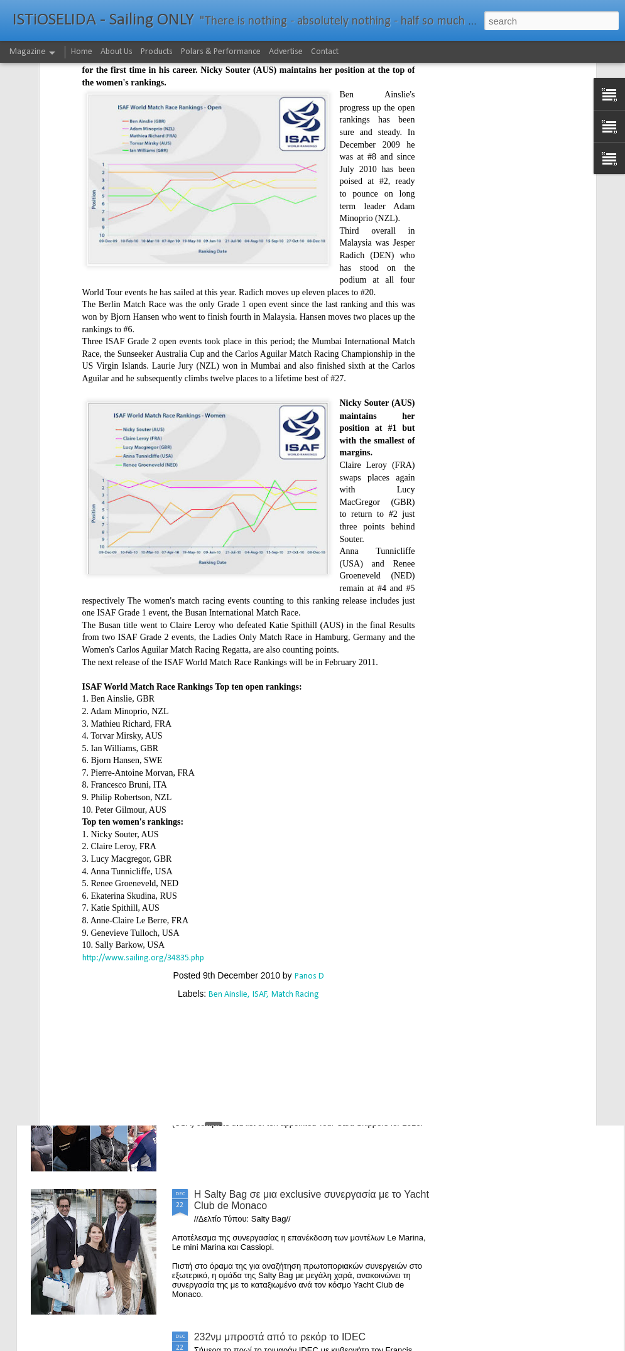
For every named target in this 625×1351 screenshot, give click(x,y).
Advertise (286, 52)
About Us (117, 52)
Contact (325, 52)
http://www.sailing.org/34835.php (143, 820)
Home (81, 52)
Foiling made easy (235, 909)
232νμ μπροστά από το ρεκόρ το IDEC (280, 1337)
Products (157, 52)
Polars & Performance (221, 52)
